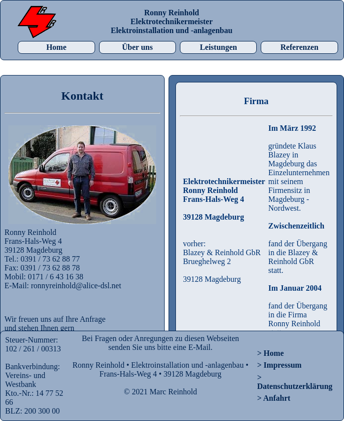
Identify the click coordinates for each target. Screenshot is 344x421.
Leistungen (218, 47)
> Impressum (279, 365)
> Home (270, 353)
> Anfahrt (273, 398)
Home (56, 47)
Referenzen (299, 47)
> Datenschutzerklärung (295, 381)
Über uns (137, 47)
